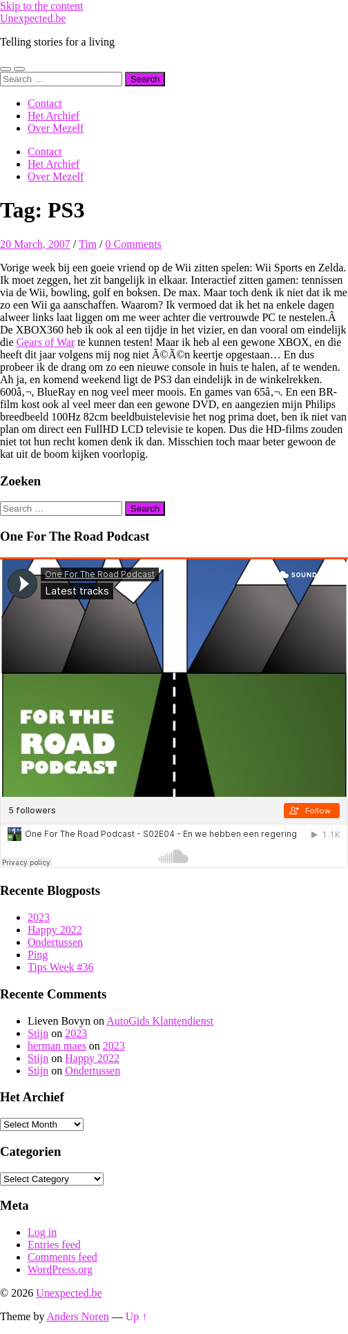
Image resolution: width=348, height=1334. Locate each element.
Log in (42, 1232)
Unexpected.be (33, 18)
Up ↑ (137, 1316)
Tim (88, 244)
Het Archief (53, 116)
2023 (39, 917)
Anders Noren (78, 1316)
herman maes (57, 1046)
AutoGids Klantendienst (159, 1021)
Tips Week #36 (61, 967)
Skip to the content (41, 6)
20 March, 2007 (35, 244)
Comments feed (62, 1257)
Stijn (38, 1033)
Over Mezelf (56, 128)
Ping (38, 954)
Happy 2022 (55, 930)
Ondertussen (55, 942)
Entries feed (54, 1244)
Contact (45, 103)
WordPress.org (60, 1269)
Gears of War (46, 342)
